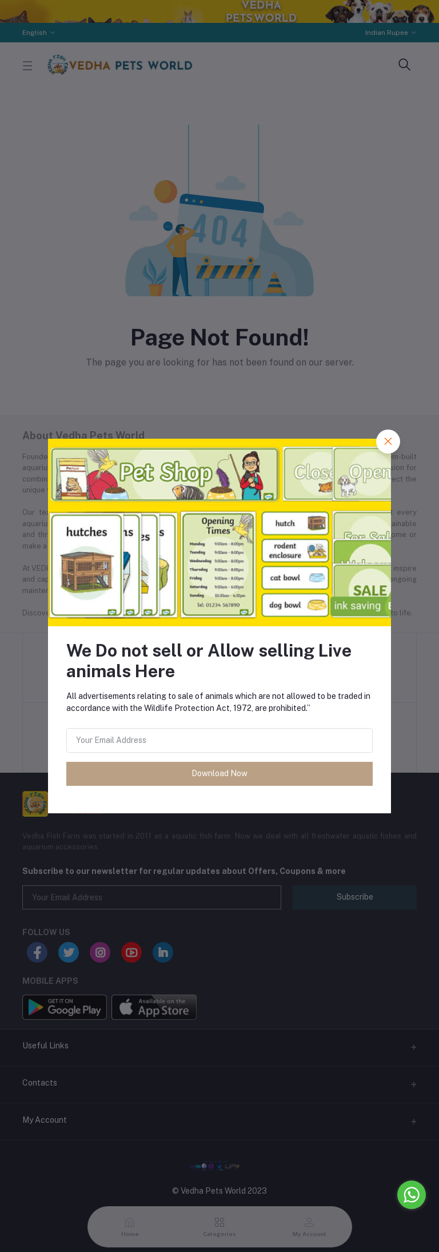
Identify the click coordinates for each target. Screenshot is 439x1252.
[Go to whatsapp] (411, 1195)
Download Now (219, 773)
